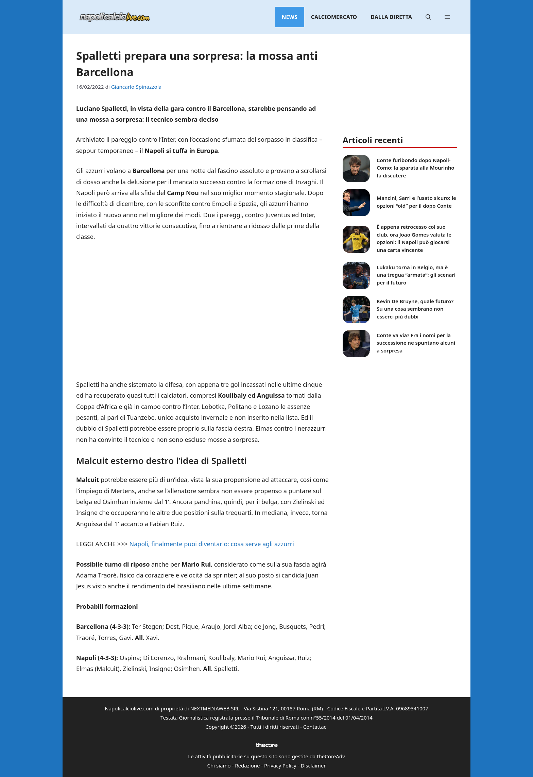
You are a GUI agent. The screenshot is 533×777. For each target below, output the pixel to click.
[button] (428, 17)
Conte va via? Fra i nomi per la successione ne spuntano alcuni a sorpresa (416, 343)
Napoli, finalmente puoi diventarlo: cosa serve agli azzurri (212, 544)
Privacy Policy (280, 765)
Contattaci (315, 726)
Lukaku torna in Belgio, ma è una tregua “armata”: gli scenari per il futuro (416, 275)
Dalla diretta (391, 17)
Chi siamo (219, 765)
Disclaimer (313, 765)
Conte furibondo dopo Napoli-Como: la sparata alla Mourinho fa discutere (415, 168)
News (289, 17)
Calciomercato (334, 17)
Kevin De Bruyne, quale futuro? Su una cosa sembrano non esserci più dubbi (415, 309)
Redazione (247, 765)
